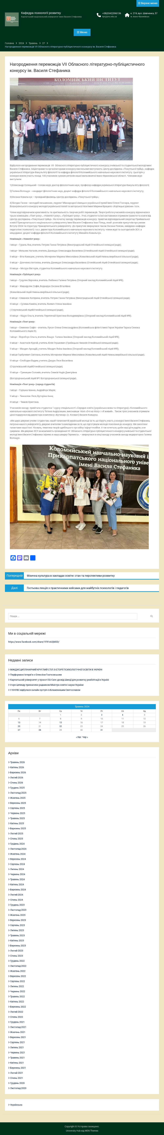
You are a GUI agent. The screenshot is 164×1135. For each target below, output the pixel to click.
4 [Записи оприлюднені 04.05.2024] (122, 715)
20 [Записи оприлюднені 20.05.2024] (19, 726)
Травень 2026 (17, 762)
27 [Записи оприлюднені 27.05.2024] (19, 730)
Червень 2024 (17, 874)
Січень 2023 (16, 955)
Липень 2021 (17, 1047)
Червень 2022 (17, 991)
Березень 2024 (18, 889)
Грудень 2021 (17, 1022)
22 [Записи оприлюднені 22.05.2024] (61, 726)
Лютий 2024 (16, 894)
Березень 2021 (18, 1067)
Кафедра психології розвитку (41, 13)
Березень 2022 (18, 1006)
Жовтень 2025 (17, 798)
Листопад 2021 (18, 1027)
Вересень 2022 (18, 976)
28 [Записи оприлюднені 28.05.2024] (40, 730)
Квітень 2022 (17, 1001)
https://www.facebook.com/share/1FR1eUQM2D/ (33, 642)
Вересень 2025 (18, 803)
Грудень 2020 (17, 1083)
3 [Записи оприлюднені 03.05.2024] (101, 715)
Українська (16, 1104)
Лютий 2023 (16, 950)
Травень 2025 (17, 818)
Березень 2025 (18, 828)
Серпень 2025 (17, 808)
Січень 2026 (16, 782)
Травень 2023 (17, 935)
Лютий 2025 (16, 833)
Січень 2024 (16, 899)
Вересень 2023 (18, 920)
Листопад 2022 (18, 966)
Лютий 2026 (16, 777)
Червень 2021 (17, 1052)
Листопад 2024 (18, 849)
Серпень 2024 (17, 864)
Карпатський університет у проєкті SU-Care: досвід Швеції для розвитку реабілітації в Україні (59, 679)
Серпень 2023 (17, 925)
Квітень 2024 (17, 884)
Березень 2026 (18, 772)
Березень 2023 (18, 945)
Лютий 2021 (16, 1073)
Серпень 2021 (17, 1042)
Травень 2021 (17, 1057)
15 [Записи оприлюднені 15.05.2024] (61, 722)
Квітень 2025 (17, 823)
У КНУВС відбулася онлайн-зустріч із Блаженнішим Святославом (45, 690)
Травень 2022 (17, 996)
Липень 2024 (17, 869)
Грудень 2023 (17, 905)
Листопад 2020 (18, 1088)
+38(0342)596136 (111, 13)
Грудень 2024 (17, 843)
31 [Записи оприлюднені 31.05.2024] (102, 730)
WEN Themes (91, 1130)
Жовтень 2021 (17, 1032)
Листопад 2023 (18, 910)
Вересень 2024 (18, 859)
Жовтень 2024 (17, 854)
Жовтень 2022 (17, 971)
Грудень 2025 (17, 787)
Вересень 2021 (18, 1037)
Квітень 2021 (17, 1062)
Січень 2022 (16, 1017)
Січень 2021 (16, 1078)
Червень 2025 (17, 813)
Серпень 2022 (17, 981)
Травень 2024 (17, 879)
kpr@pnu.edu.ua (109, 16)
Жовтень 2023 (17, 915)
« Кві (78, 737)
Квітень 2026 (17, 767)
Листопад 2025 (18, 792)
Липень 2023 (17, 930)
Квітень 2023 (17, 940)
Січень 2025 (16, 838)
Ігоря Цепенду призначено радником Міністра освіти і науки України (46, 685)
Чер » (85, 737)
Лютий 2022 (16, 1011)
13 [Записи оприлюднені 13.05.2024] (19, 722)
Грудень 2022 (17, 961)
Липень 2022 (17, 986)
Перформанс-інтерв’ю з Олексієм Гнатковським (36, 674)
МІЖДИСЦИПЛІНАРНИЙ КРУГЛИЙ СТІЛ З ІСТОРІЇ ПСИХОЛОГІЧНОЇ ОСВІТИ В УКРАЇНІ (56, 669)
